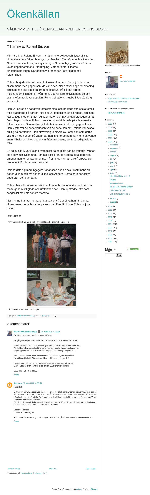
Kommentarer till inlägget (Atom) (34, 473)
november (114, 148)
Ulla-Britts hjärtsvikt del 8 (120, 194)
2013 (110, 228)
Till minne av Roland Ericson (121, 187)
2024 (110, 128)
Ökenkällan (33, 14)
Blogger (94, 489)
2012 (110, 231)
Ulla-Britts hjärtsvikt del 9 (120, 176)
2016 (110, 217)
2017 (110, 213)
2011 (110, 235)
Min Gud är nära (116, 183)
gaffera (79, 489)
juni (112, 163)
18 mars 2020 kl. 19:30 (50, 332)
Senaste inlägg (14, 469)
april (112, 169)
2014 (110, 224)
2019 (110, 206)
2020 (110, 142)
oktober (113, 152)
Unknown (18, 383)
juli (111, 159)
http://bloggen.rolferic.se (117, 102)
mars (112, 173)
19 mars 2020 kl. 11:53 (32, 383)
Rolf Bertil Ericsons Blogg (25, 332)
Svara (16, 375)
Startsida (52, 469)
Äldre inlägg (90, 469)
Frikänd (113, 180)
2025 (110, 124)
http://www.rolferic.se (116, 113)
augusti (113, 155)
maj (112, 166)
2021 (110, 138)
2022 (110, 135)
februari (113, 198)
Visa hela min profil (127, 81)
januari (113, 202)
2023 (110, 131)
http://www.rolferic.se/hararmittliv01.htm (123, 99)
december (114, 145)
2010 (110, 238)
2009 (110, 242)
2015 (110, 221)
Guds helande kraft (117, 190)
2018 (110, 210)
